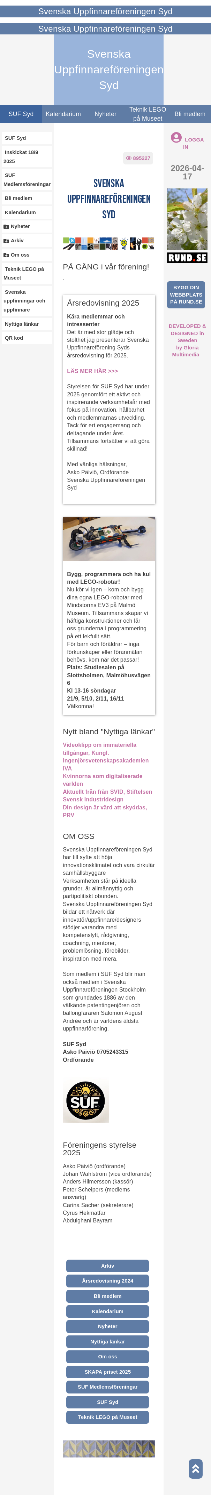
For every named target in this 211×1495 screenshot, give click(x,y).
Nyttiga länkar (107, 1341)
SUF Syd (21, 114)
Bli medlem (108, 1296)
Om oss (107, 1356)
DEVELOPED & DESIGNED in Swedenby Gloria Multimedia (187, 340)
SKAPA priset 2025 (107, 1372)
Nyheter (105, 114)
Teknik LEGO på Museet (147, 114)
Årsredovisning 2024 (107, 1281)
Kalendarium (63, 114)
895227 (138, 158)
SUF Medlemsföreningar (108, 1387)
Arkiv (107, 1266)
